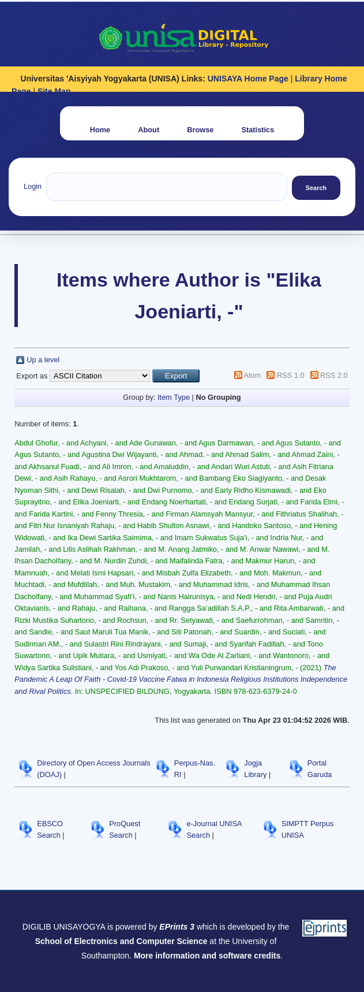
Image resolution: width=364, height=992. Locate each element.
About (148, 129)
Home (100, 129)
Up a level (43, 359)
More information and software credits (207, 955)
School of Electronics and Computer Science (121, 941)
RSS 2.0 (334, 375)
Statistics (257, 129)
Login (33, 186)
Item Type (173, 397)
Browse (200, 129)
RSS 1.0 (291, 375)
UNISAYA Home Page (248, 78)
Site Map (54, 91)
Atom (252, 375)
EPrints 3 (176, 926)
